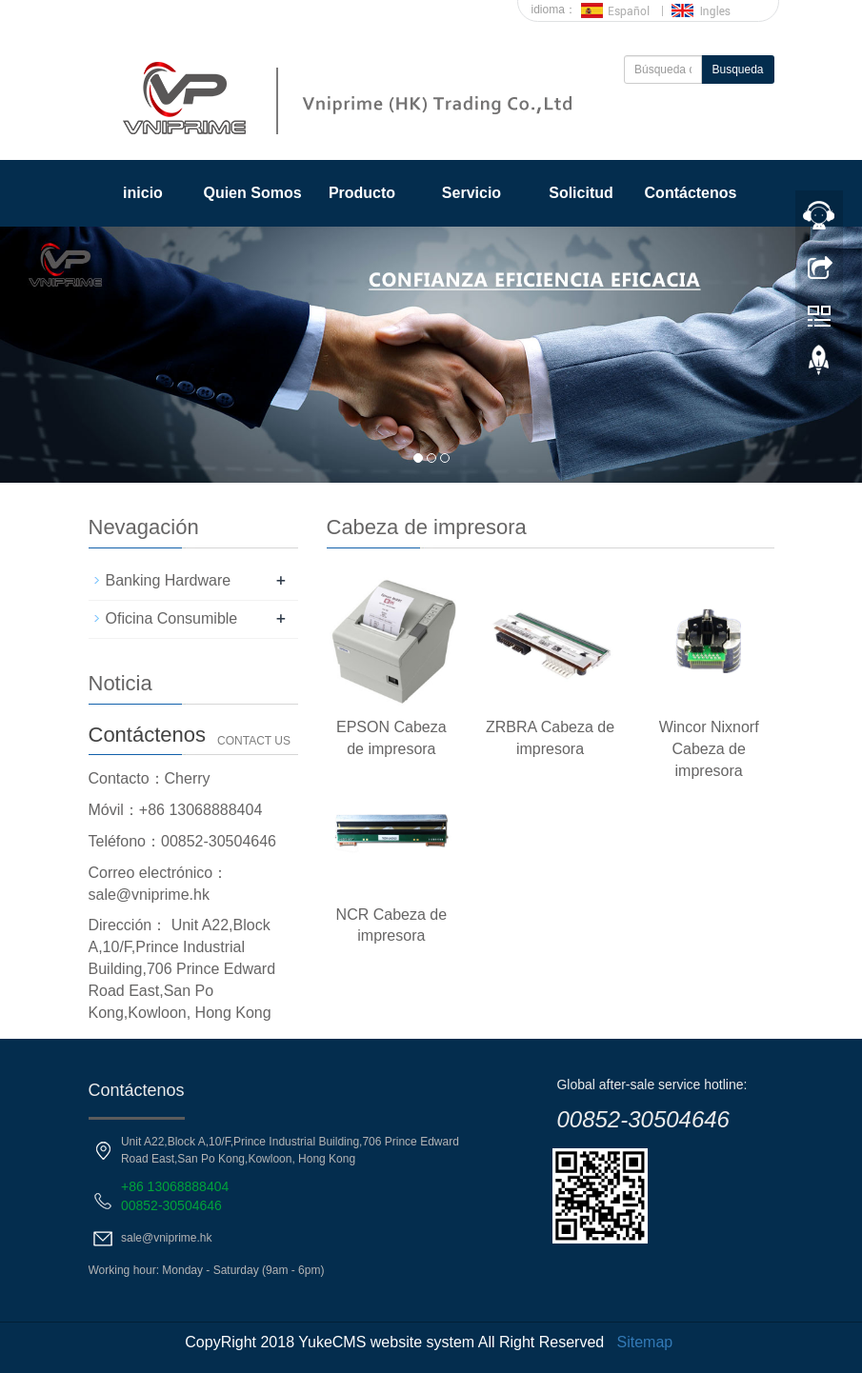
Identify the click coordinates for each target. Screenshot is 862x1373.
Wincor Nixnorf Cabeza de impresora (709, 749)
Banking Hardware (168, 580)
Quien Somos (252, 193)
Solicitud (581, 193)
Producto (362, 193)
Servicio (471, 193)
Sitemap (645, 1342)
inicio (143, 193)
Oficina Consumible (172, 618)
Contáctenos (691, 193)
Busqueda (737, 69)
